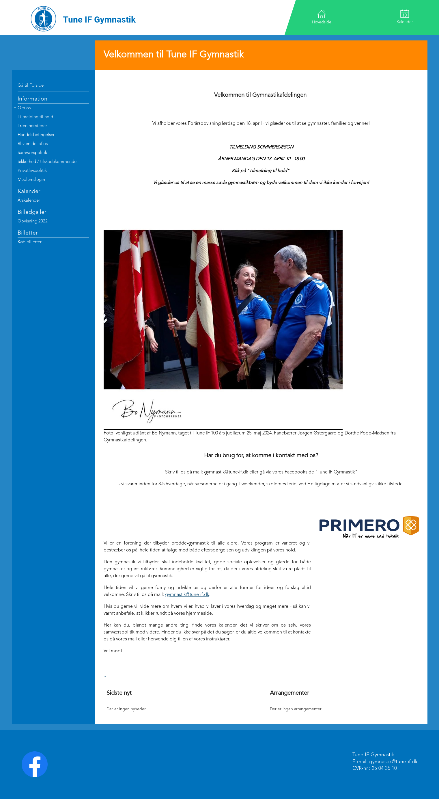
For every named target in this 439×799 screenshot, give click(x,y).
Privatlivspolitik (32, 171)
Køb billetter (30, 242)
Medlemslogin (31, 180)
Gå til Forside (31, 85)
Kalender (405, 17)
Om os (24, 108)
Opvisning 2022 (33, 221)
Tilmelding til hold (35, 117)
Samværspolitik (32, 153)
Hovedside (321, 17)
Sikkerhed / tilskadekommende (47, 162)
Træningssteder (32, 126)
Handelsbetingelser (36, 135)
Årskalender (29, 200)
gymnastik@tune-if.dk (187, 594)
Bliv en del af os (33, 144)
